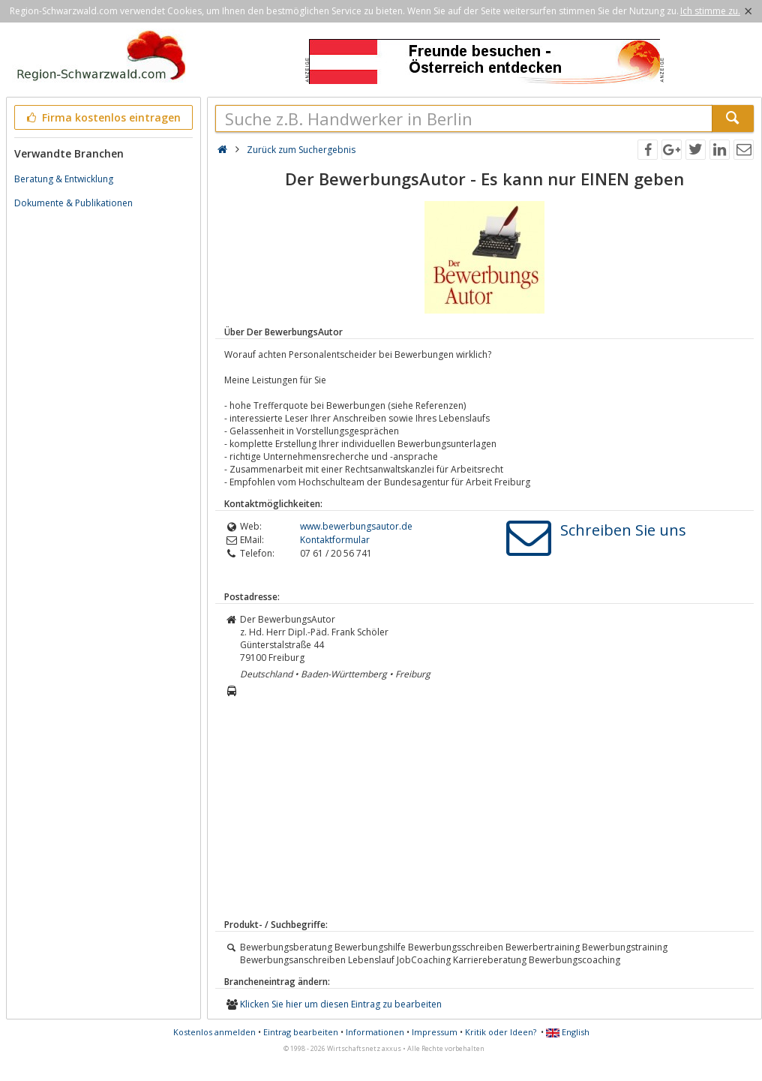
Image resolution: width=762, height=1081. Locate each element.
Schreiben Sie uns (623, 530)
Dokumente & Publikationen (73, 203)
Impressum (435, 1031)
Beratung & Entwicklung (63, 179)
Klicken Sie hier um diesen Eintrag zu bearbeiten (341, 1004)
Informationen (375, 1031)
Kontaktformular (335, 539)
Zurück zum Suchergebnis (301, 149)
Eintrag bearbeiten (300, 1031)
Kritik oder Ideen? (500, 1031)
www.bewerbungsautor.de (356, 526)
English (568, 1031)
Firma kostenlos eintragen (102, 117)
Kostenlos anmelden (214, 1031)
